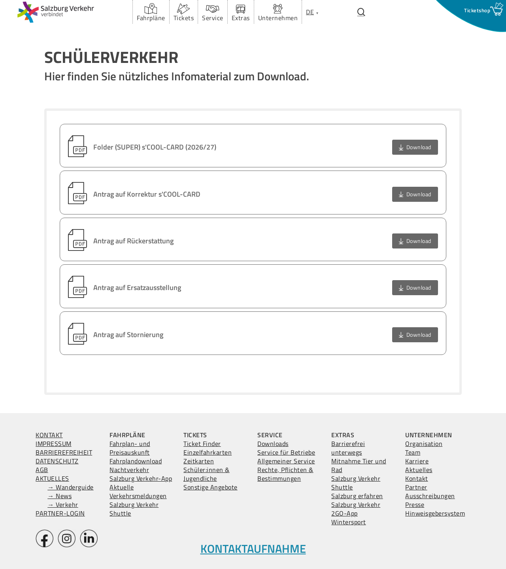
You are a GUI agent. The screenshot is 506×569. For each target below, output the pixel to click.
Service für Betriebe (286, 452)
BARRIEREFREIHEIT (64, 452)
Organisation (423, 443)
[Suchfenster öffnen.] (361, 12)
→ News (59, 496)
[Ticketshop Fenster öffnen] (477, 10)
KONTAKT (49, 435)
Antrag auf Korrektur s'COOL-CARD (146, 194)
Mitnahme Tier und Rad (358, 465)
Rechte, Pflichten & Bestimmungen (285, 474)
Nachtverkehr (129, 469)
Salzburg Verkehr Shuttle (134, 509)
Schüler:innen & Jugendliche (206, 474)
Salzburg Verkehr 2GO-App (355, 509)
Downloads (273, 443)
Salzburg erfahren (357, 496)
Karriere (417, 461)
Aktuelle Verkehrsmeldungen (138, 491)
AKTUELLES (52, 478)
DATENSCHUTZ (57, 461)
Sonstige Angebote (210, 487)
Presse (414, 504)
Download (418, 147)
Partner (416, 487)
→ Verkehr (62, 504)
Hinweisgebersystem (435, 513)
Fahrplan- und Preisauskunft (130, 448)
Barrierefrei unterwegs (348, 448)
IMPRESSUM (54, 443)
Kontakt (416, 478)
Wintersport (348, 522)
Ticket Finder (202, 443)
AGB (42, 469)
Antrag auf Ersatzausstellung (137, 287)
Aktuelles (418, 469)
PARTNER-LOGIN (60, 513)
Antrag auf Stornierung (128, 334)
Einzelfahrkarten (207, 452)
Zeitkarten (198, 461)
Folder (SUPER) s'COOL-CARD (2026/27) (154, 147)
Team (412, 452)
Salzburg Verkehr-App (141, 478)
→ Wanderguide (70, 487)
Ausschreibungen (430, 496)
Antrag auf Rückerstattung (133, 240)
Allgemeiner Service (286, 461)
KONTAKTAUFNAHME (253, 548)
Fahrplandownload (136, 461)
